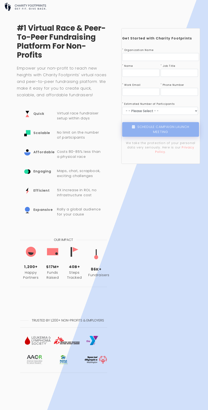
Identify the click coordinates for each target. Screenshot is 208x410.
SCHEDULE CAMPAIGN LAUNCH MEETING (160, 129)
